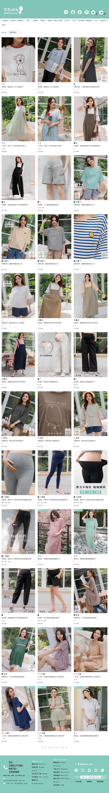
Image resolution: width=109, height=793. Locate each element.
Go (103, 777)
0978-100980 (14, 770)
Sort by (4, 32)
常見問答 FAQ (58, 785)
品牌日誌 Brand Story (38, 769)
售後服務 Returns (60, 775)
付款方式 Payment (60, 769)
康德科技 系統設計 (75, 791)
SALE (96, 20)
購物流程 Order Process (59, 764)
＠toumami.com (21, 783)
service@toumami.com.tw (14, 780)
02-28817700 (16, 764)
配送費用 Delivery (61, 772)
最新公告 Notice (38, 764)
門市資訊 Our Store (40, 777)
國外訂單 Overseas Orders (61, 780)
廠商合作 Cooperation (37, 781)
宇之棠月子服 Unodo (40, 774)
